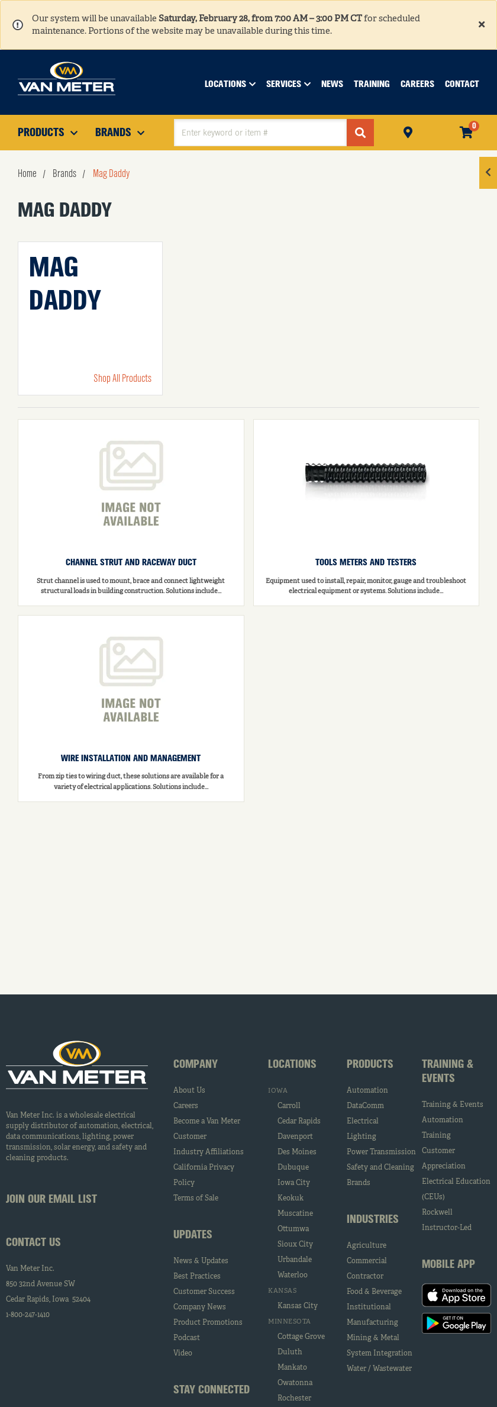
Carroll (289, 1106)
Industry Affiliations (208, 1152)
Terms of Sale (195, 1198)
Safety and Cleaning (380, 1167)
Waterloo (292, 1275)
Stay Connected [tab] (211, 1390)
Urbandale (294, 1260)
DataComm (365, 1106)
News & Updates (200, 1261)
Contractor (365, 1276)
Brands (358, 1183)
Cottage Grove (301, 1337)
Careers (185, 1106)
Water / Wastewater (379, 1369)
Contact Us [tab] (33, 1243)
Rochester (294, 1398)
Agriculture (366, 1246)
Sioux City (295, 1244)
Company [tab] (195, 1065)
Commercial (367, 1261)
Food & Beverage (374, 1292)
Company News (199, 1307)
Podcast (186, 1338)
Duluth (289, 1352)
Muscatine (295, 1214)
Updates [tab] (192, 1235)
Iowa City (293, 1183)
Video (182, 1353)
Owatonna (294, 1383)
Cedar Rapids (299, 1121)
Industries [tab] (373, 1220)
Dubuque (293, 1167)
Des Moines (297, 1152)
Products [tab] (370, 1065)
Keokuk (290, 1198)
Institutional (369, 1307)
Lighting (361, 1137)
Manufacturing (372, 1322)
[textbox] (260, 132)
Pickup (408, 131)
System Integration (379, 1353)
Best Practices (197, 1276)
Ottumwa (293, 1229)
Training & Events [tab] (447, 1072)
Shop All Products (122, 379)
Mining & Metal (373, 1338)
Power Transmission (381, 1152)
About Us (189, 1090)
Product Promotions (208, 1322)
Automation (367, 1090)
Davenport (295, 1137)
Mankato (292, 1367)
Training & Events (452, 1105)
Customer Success (204, 1292)
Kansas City (297, 1306)
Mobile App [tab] (448, 1265)
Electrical (363, 1121)
